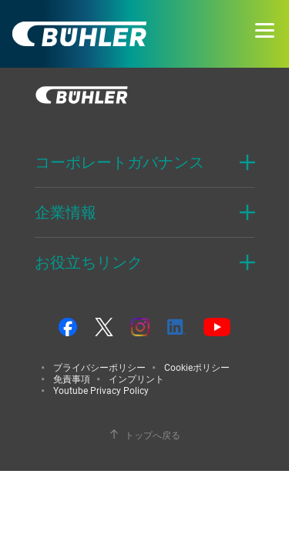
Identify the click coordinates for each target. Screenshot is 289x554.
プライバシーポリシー (99, 367)
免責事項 (71, 378)
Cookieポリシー (197, 367)
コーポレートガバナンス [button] (119, 162)
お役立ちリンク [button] (89, 262)
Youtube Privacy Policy (101, 390)
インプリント (136, 378)
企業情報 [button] (65, 212)
